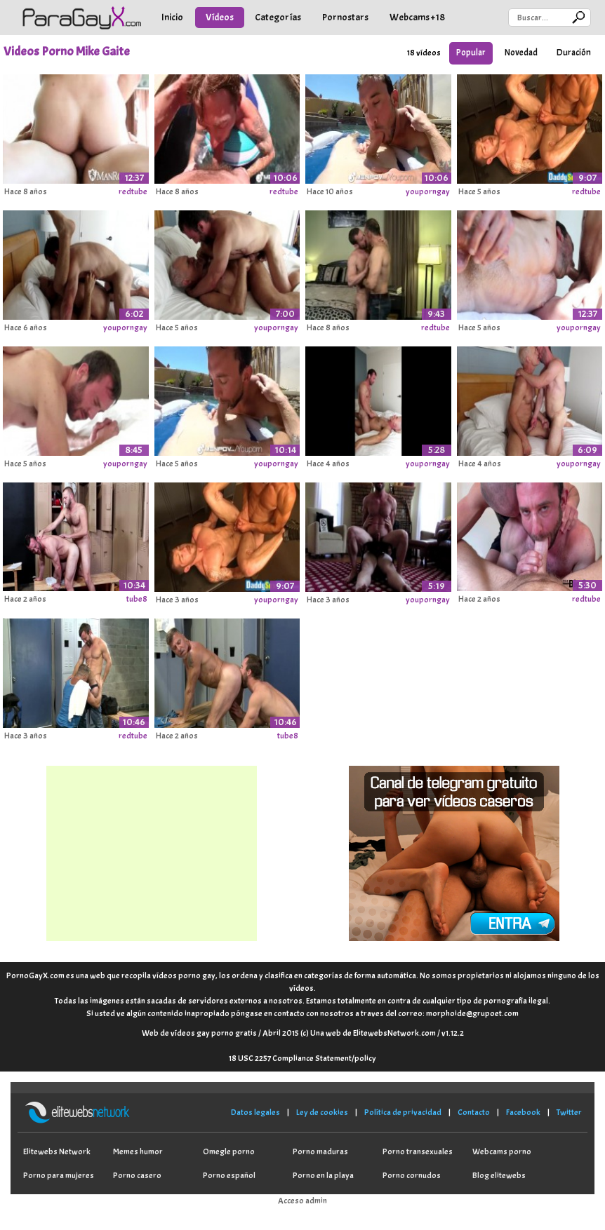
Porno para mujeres (58, 1175)
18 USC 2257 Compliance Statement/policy (302, 1058)
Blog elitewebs (499, 1175)
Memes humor (138, 1151)
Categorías (278, 17)
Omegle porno (229, 1151)
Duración (574, 52)
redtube (133, 191)
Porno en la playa (323, 1175)
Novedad (521, 52)
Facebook (523, 1112)
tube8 (136, 598)
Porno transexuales (418, 1151)
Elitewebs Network (57, 1151)
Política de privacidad (402, 1112)
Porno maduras (320, 1151)
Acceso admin (302, 1200)
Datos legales (255, 1112)
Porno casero (137, 1175)
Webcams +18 (417, 17)
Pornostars (345, 17)
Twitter (569, 1112)
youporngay (428, 191)
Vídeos (220, 17)
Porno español (229, 1175)
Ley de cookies (322, 1112)
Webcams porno (501, 1151)
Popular (471, 52)
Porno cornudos (412, 1175)
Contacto (474, 1112)
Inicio (172, 17)
